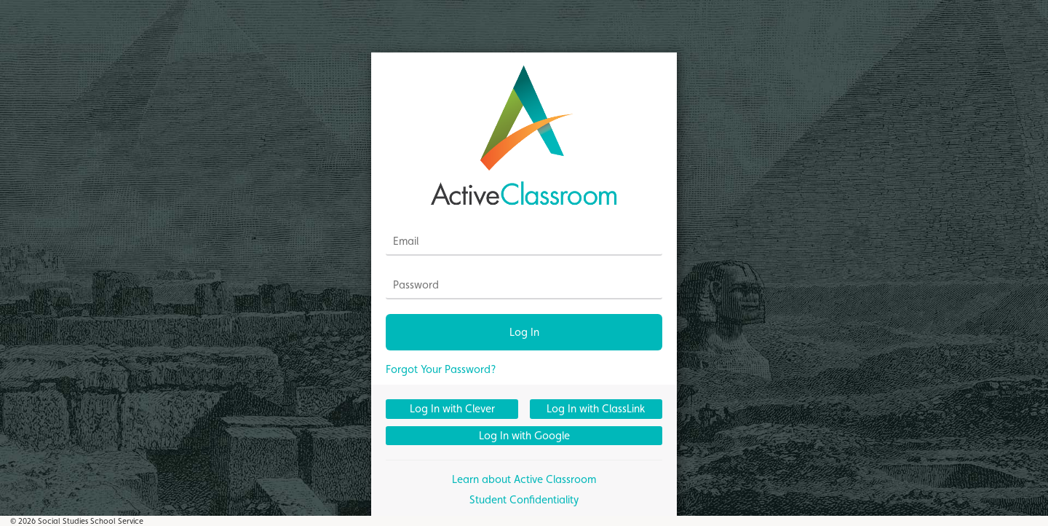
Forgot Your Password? (441, 369)
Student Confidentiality (524, 499)
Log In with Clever (452, 408)
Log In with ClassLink (596, 408)
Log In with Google (524, 435)
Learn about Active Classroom (524, 479)
